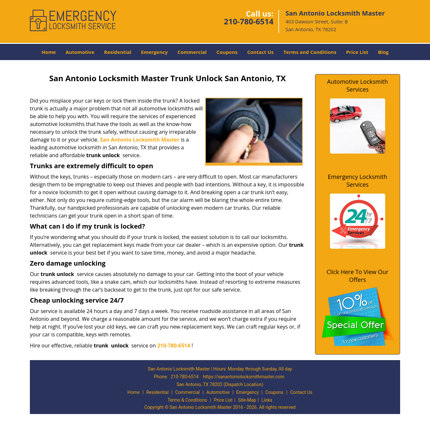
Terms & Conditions (187, 400)
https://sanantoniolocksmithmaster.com (243, 376)
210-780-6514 (248, 21)
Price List (357, 52)
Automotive (80, 52)
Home (49, 52)
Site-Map (247, 400)
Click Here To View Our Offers (357, 275)
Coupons (226, 52)
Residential (118, 52)
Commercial (192, 52)
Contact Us (260, 52)
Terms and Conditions (309, 52)
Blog (383, 52)
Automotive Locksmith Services (357, 85)
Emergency (154, 52)
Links (266, 400)
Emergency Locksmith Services (357, 180)
